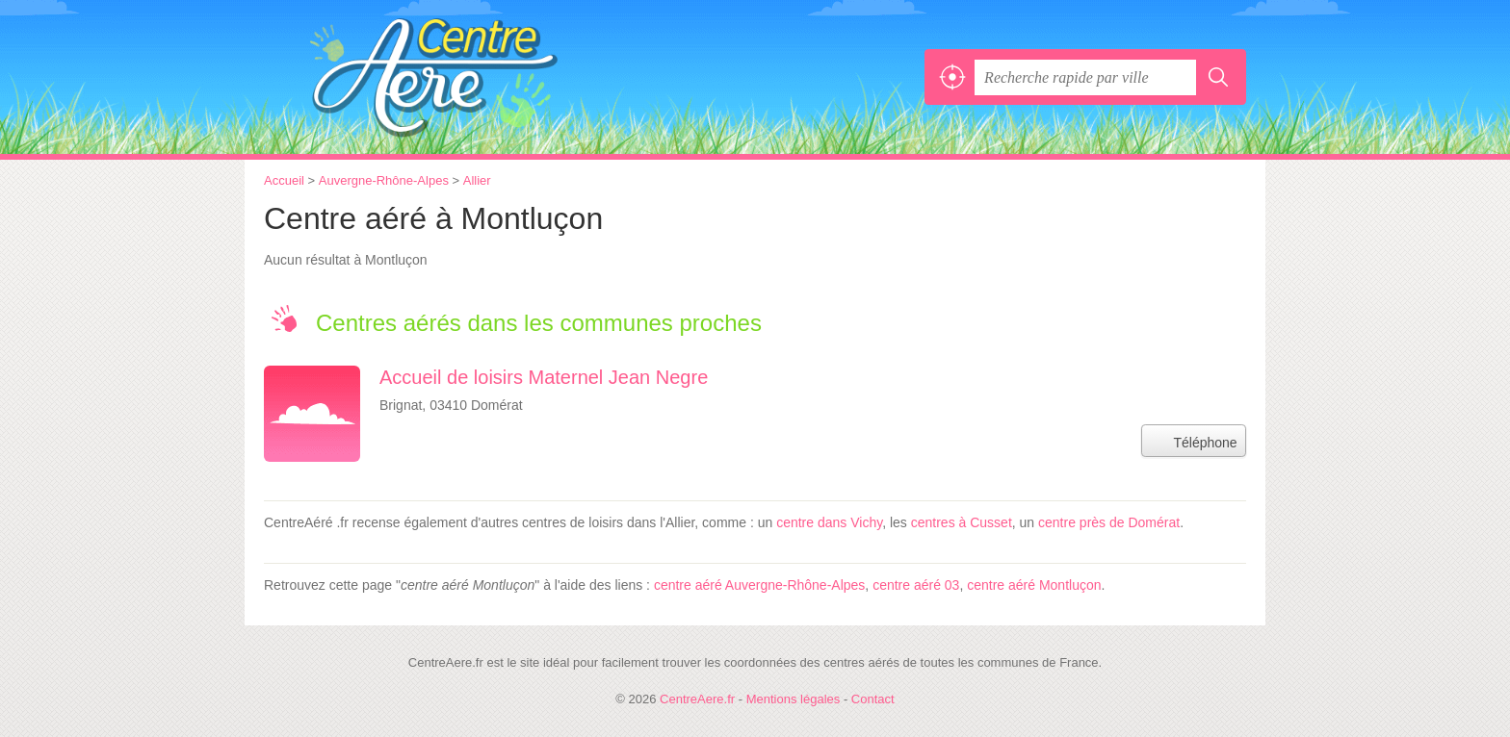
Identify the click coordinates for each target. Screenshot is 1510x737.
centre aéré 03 (915, 585)
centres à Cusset (961, 522)
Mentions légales (793, 699)
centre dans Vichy (829, 522)
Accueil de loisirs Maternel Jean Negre (543, 377)
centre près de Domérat (1109, 522)
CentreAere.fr (476, 77)
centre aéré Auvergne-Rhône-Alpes (759, 585)
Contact (873, 699)
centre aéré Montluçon (1034, 585)
